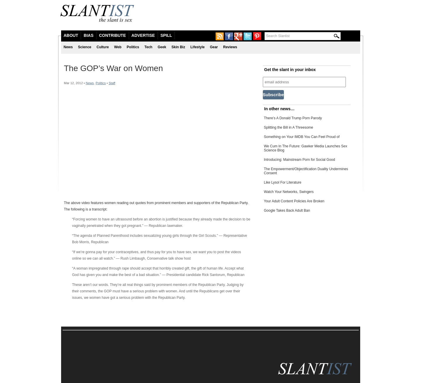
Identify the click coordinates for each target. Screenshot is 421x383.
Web (117, 47)
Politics (133, 47)
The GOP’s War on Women (113, 68)
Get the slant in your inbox (290, 69)
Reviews (230, 47)
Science (84, 47)
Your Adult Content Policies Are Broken (294, 201)
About (71, 35)
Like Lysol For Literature (282, 182)
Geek (162, 47)
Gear (214, 47)
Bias (88, 35)
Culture (102, 47)
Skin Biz (178, 47)
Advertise (143, 35)
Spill (166, 35)
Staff (112, 83)
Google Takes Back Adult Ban (287, 210)
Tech (148, 47)
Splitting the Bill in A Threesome (288, 127)
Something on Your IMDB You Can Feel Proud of (302, 137)
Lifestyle (197, 47)
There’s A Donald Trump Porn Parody (293, 118)
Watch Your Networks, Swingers (289, 192)
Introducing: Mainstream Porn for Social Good (299, 160)
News (68, 47)
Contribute (112, 35)
